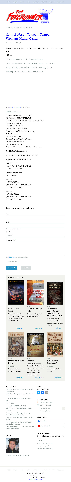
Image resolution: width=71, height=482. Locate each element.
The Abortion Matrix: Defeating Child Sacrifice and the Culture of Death (54, 312)
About (44, 2)
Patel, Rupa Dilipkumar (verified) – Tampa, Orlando (24, 71)
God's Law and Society (13, 309)
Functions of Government (45, 443)
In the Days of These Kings (16, 361)
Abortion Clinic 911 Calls (34, 309)
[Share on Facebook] (42, 392)
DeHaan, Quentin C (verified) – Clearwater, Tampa (24, 59)
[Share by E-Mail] (46, 392)
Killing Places (20, 43)
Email (7, 222)
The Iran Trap (10, 403)
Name (8, 214)
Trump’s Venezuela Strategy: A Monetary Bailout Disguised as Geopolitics (18, 414)
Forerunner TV (46, 426)
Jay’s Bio (36, 2)
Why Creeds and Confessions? (53, 361)
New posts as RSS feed (46, 402)
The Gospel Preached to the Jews (16, 406)
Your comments (10, 240)
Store (22, 2)
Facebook (44, 421)
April (9, 43)
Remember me (12, 261)
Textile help (11, 257)
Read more (19, 328)
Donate (60, 470)
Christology (41, 441)
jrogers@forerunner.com (35, 479)
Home (9, 2)
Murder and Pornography (45, 449)
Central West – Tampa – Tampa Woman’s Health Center (27, 36)
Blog (29, 2)
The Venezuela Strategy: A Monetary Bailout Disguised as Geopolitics (19, 423)
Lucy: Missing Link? (43, 446)
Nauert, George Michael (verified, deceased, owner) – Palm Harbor (30, 63)
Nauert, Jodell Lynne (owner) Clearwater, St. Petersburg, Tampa (29, 67)
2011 (13, 43)
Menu (15, 2)
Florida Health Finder (13, 111)
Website (8, 232)
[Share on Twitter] (38, 392)
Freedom (30, 360)
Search (51, 2)
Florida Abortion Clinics (16, 107)
